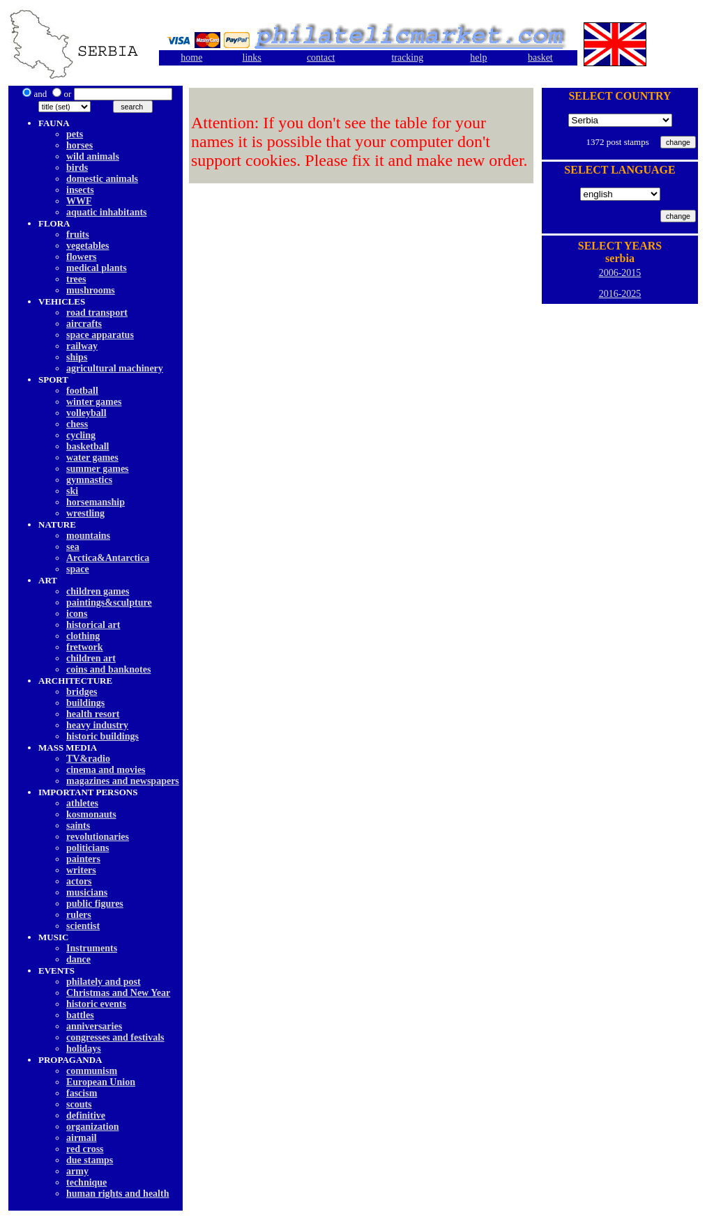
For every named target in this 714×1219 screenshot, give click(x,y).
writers (81, 870)
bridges (81, 692)
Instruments (91, 948)
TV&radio (88, 758)
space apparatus (100, 335)
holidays (83, 1048)
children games (97, 591)
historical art (93, 625)
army (77, 1171)
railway (82, 346)
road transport (97, 312)
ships (76, 357)
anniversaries (94, 1026)
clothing (83, 636)
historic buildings (102, 736)
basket (540, 57)
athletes (82, 803)
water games (92, 457)
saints (78, 825)
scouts (79, 1104)
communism (91, 1071)
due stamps (89, 1160)
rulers (78, 915)
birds (77, 167)
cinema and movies (106, 770)
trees (76, 279)
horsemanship (95, 502)
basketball (87, 446)
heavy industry (97, 725)
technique (86, 1182)
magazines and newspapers (122, 781)
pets (74, 134)
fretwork (84, 647)
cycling (81, 435)
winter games (93, 402)
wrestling (85, 513)
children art (91, 658)
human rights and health (117, 1193)
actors (79, 881)
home (191, 57)
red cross (85, 1149)
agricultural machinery (114, 368)
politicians (87, 848)
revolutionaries (97, 836)
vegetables (87, 245)
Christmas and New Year (118, 993)
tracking (407, 57)
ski (72, 491)
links (252, 57)
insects (80, 190)
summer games (97, 468)
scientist (83, 926)
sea (72, 547)
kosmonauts (91, 814)
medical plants (96, 268)
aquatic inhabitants (106, 212)
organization (92, 1126)
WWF (79, 201)
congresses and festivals (115, 1037)
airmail (81, 1138)
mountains (88, 535)
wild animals (92, 156)
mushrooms (90, 290)
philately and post (103, 981)
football (82, 390)
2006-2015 (620, 273)
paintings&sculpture (109, 602)
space (77, 569)
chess (77, 424)
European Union (100, 1082)
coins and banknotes (108, 669)
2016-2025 (620, 294)
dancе (78, 959)
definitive (85, 1115)
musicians (86, 892)
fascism (81, 1093)
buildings (85, 703)
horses (79, 145)
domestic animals (102, 179)
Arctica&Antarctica (107, 558)
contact (321, 57)
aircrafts (84, 324)
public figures (94, 903)
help (478, 57)
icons (76, 613)
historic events (96, 1004)
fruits (77, 234)
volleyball (86, 413)
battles (80, 1015)
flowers (81, 257)
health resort (92, 714)
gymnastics (89, 480)
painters (83, 859)
